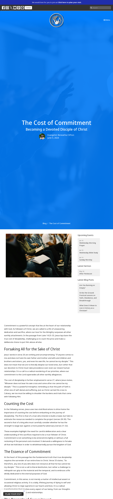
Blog (45, 223)
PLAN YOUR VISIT (13, 494)
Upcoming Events (85, 235)
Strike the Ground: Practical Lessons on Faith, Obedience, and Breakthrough (88, 297)
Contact (28, 8)
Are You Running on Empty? (87, 286)
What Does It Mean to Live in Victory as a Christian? (88, 308)
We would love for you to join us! (57, 2)
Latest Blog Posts (86, 279)
